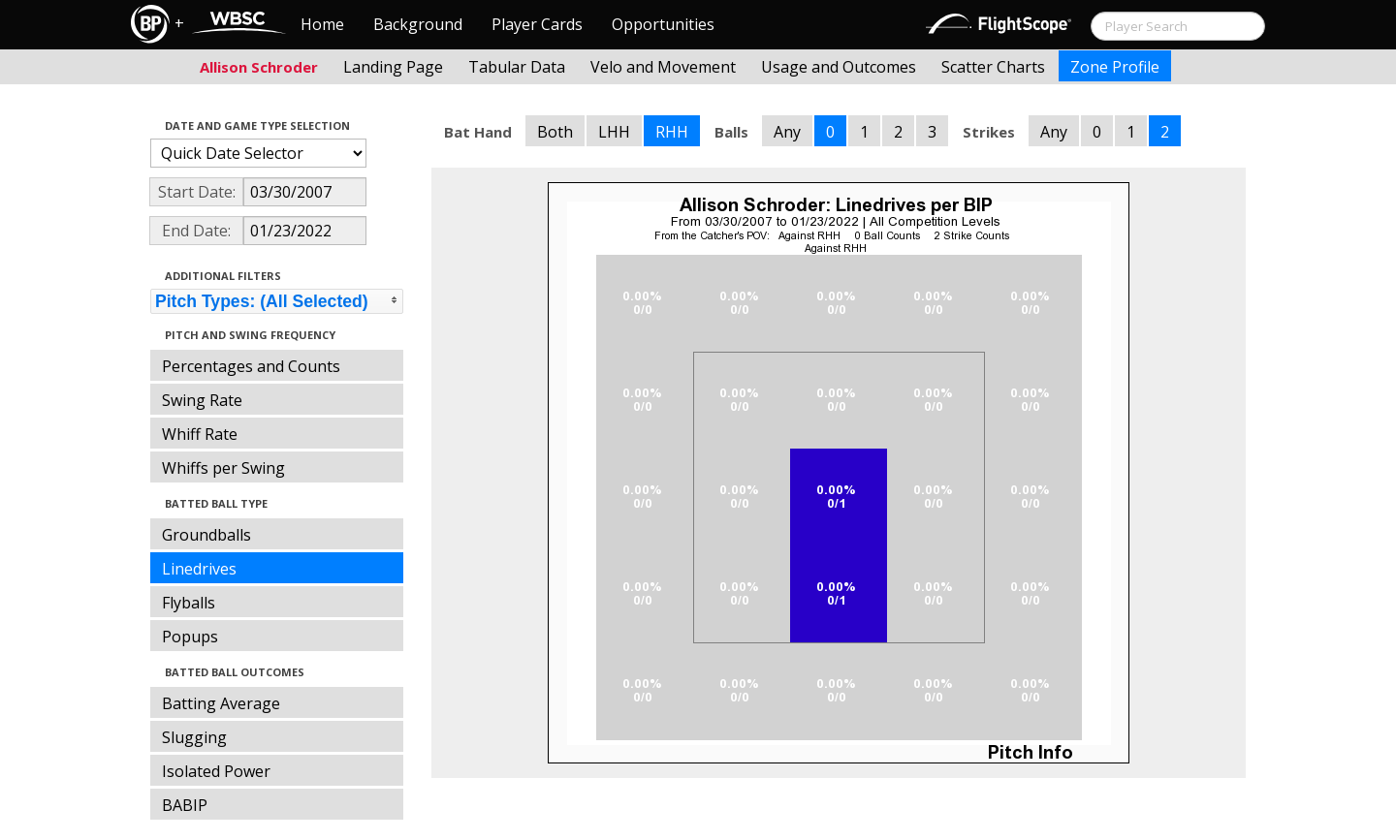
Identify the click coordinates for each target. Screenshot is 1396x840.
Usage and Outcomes (838, 67)
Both (555, 131)
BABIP (184, 805)
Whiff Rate (200, 434)
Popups (190, 636)
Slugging (194, 737)
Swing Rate (202, 400)
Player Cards (537, 24)
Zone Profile (1114, 67)
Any (787, 131)
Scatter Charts (993, 67)
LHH (614, 131)
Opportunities (663, 24)
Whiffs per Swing (223, 468)
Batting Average (221, 703)
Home (322, 24)
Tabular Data (516, 67)
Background (417, 24)
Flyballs (188, 602)
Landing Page (393, 67)
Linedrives (199, 568)
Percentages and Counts (251, 366)
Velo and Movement (663, 67)
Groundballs (206, 534)
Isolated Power (216, 771)
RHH (671, 131)
